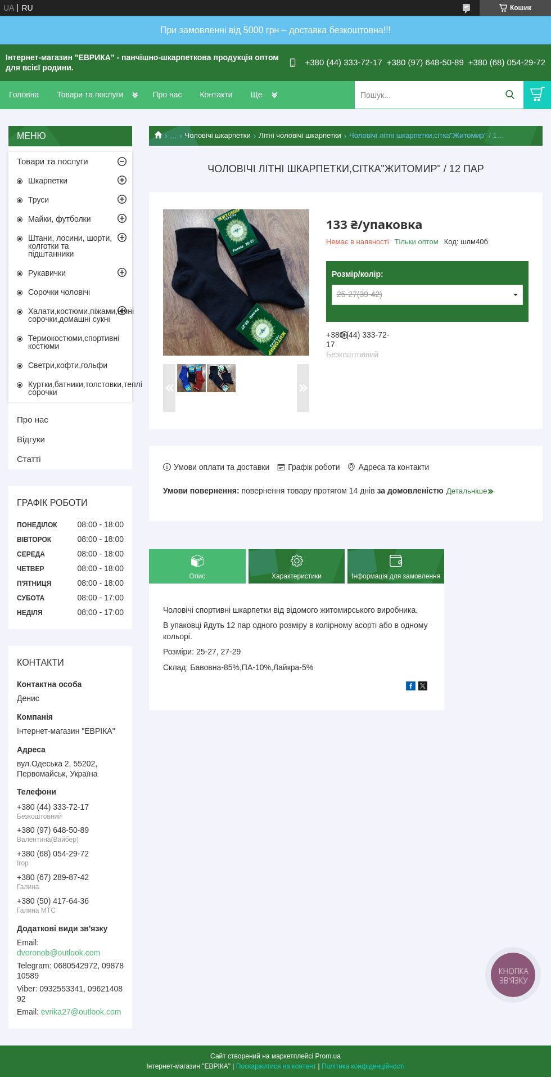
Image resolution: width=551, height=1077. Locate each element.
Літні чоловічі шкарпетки (300, 135)
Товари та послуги (90, 94)
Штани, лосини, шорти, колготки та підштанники (70, 246)
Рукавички (47, 272)
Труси (38, 199)
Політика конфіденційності (363, 1066)
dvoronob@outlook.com (58, 952)
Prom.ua (328, 1056)
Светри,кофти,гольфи (67, 365)
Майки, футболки (59, 218)
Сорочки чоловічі (59, 292)
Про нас (167, 94)
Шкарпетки (47, 180)
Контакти (216, 94)
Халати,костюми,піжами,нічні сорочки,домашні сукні (80, 315)
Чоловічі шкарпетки (218, 135)
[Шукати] (509, 95)
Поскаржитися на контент (276, 1066)
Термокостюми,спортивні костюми (73, 342)
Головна (24, 94)
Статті (29, 459)
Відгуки (31, 439)
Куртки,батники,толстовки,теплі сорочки (80, 388)
